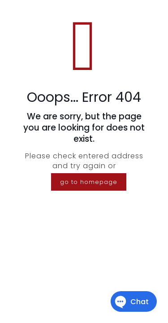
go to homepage (88, 182)
